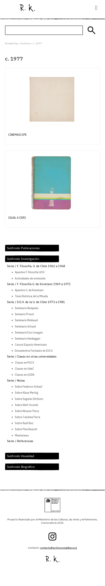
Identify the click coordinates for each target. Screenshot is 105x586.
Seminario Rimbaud (26, 320)
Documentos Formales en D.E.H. (34, 350)
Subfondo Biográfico (21, 467)
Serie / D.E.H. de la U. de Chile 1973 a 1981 (36, 302)
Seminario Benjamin (26, 308)
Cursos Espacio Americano (31, 344)
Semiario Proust (24, 314)
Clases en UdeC (24, 368)
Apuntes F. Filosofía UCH (29, 272)
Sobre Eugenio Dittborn (29, 399)
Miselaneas (22, 435)
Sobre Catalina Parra (27, 417)
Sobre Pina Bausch (26, 429)
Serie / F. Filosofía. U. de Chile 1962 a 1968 (36, 266)
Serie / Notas (16, 380)
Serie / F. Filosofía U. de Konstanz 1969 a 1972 (39, 284)
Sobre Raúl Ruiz (24, 423)
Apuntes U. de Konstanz (29, 290)
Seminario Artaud (25, 326)
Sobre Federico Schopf (28, 386)
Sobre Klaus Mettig (26, 392)
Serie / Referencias (20, 441)
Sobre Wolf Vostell (26, 405)
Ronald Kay (27, 8)
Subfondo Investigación (23, 259)
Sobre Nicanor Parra (27, 411)
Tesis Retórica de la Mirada (31, 296)
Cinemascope (17, 134)
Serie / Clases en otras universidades (32, 356)
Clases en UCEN (24, 374)
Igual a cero (17, 217)
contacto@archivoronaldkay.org (58, 547)
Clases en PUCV (24, 362)
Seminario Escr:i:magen (29, 332)
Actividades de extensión (30, 278)
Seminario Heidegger (27, 338)
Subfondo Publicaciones (23, 248)
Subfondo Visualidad (20, 456)
